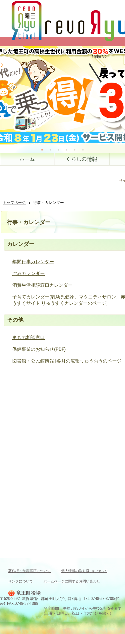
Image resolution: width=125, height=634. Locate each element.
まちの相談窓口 (28, 337)
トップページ (14, 202)
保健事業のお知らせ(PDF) (39, 349)
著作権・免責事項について (29, 571)
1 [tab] (42, 150)
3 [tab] (58, 150)
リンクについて (20, 581)
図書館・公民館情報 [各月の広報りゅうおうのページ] (67, 361)
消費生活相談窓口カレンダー (42, 285)
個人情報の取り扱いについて (84, 571)
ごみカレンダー (28, 273)
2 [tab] (50, 150)
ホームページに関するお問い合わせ (71, 581)
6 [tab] (83, 150)
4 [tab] (66, 150)
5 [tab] (75, 150)
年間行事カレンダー (33, 261)
